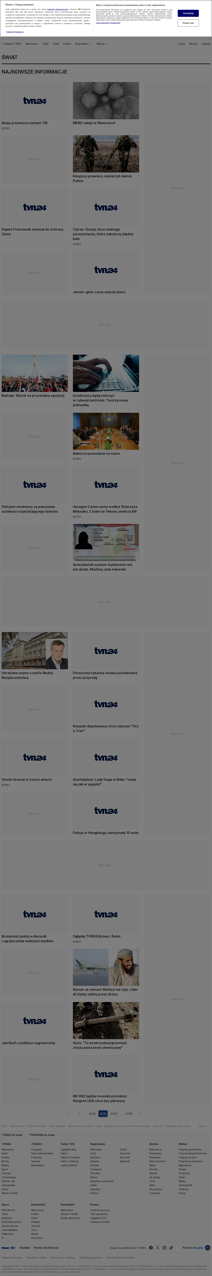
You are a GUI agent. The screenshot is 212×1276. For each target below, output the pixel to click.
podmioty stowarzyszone (57, 2)
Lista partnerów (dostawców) (108, 15)
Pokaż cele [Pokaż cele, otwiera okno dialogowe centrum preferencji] (188, 16)
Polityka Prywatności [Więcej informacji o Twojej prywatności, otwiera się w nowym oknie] (15, 25)
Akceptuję (188, 6)
